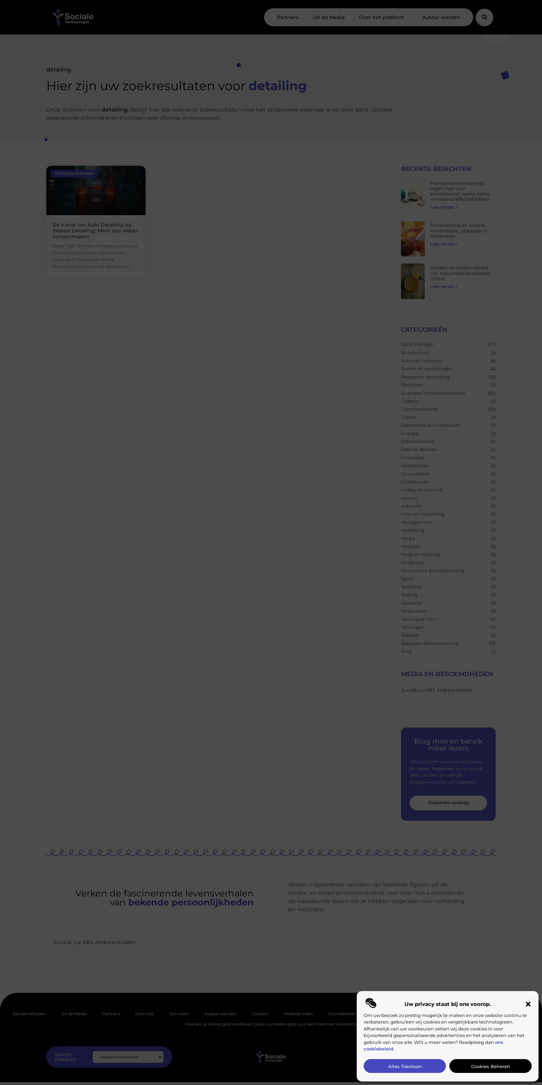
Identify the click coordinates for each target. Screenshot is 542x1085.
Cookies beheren (490, 1066)
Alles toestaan (405, 1066)
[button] (528, 1004)
